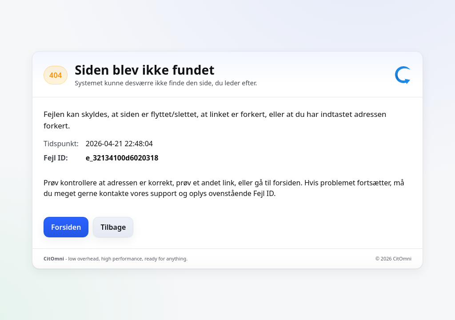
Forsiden (66, 227)
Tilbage (113, 227)
